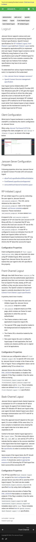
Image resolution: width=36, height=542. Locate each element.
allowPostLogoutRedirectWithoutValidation (18, 178)
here (29, 213)
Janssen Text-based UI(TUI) (19, 128)
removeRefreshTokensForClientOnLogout (18, 185)
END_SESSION (7, 373)
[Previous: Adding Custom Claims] (2, 529)
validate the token (7, 457)
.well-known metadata (14, 208)
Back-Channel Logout (22, 46)
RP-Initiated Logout (20, 43)
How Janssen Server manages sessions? (18, 76)
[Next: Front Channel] (26, 529)
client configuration (20, 477)
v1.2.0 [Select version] (21, 9)
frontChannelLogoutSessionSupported (17, 181)
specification (8, 448)
